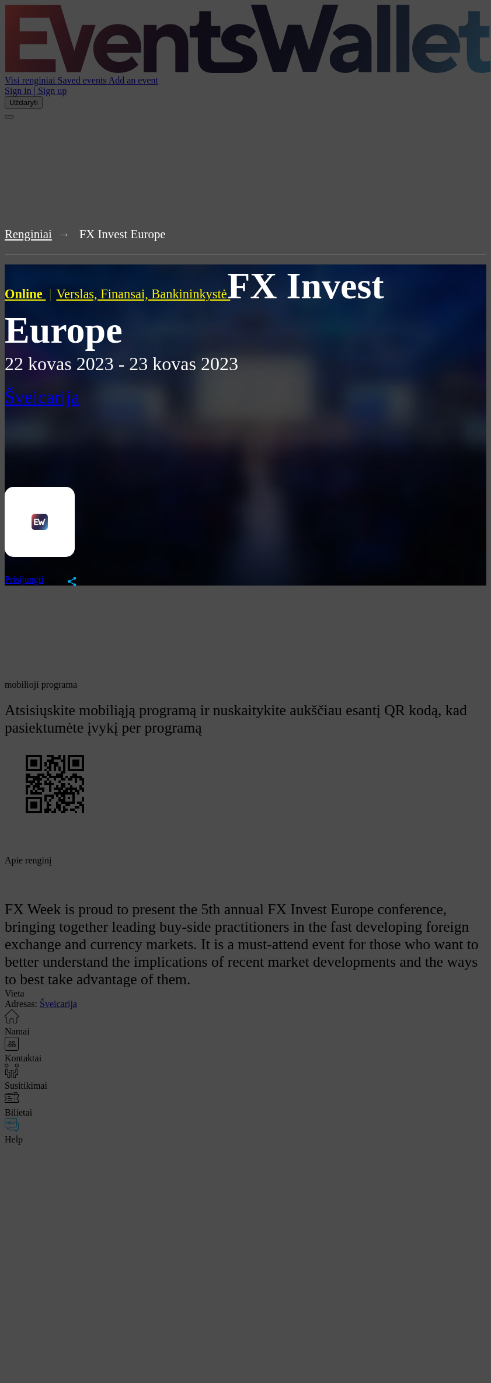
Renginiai (28, 234)
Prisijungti (24, 579)
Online (25, 294)
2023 (95, 363)
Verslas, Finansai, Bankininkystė (143, 294)
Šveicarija (42, 396)
